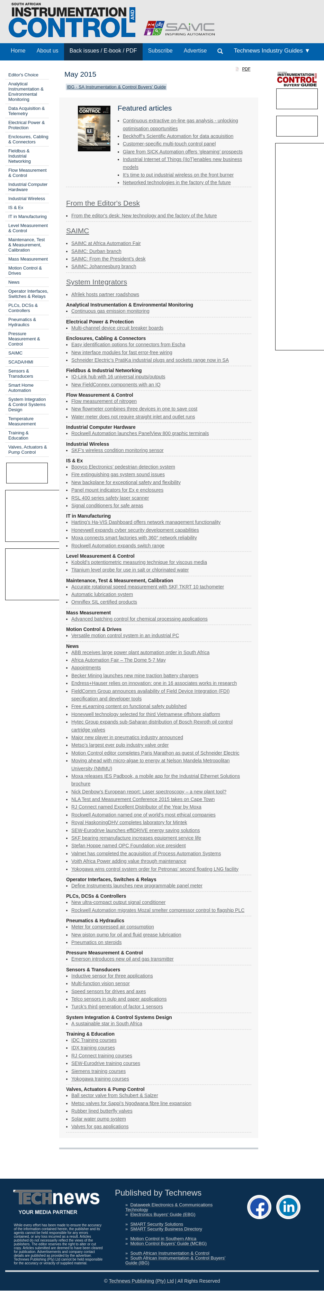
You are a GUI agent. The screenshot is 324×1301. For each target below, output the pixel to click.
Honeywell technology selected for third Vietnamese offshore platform (145, 714)
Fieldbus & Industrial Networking (19, 156)
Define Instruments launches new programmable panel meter (136, 885)
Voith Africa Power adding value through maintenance (128, 861)
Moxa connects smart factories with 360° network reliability (134, 537)
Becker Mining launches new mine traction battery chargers (134, 675)
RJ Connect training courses (101, 1055)
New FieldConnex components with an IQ (116, 384)
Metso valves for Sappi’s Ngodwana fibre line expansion (131, 1103)
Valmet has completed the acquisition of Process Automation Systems (146, 853)
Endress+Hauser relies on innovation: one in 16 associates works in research (154, 683)
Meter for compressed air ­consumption (112, 927)
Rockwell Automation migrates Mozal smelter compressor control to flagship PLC (157, 910)
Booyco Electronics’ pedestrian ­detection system (123, 467)
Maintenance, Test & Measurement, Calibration (26, 245)
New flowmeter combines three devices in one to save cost (134, 409)
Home (18, 51)
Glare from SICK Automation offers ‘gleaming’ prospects (183, 151)
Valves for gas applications (100, 1126)
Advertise (195, 51)
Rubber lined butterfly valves (102, 1111)
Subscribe (160, 51)
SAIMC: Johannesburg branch (103, 266)
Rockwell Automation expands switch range (117, 545)
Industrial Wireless (26, 198)
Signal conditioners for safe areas (107, 505)
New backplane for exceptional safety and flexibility (126, 482)
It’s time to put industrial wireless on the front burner (178, 175)
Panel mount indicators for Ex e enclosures (117, 490)
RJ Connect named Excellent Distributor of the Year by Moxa (136, 807)
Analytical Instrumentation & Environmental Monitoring (26, 91)
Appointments (86, 667)
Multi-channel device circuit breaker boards (117, 328)
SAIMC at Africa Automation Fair (106, 243)
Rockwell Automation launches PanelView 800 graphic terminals (140, 433)
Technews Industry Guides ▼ (272, 50)
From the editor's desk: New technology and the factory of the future (144, 215)
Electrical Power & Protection (26, 125)
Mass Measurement (28, 259)
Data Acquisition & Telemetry (26, 111)
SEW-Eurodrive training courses (105, 1063)
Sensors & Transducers (20, 373)
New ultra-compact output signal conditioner (118, 902)
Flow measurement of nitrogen (104, 401)
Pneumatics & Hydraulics (22, 322)
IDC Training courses (94, 1040)
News (14, 282)
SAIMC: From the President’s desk (108, 259)
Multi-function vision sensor (100, 983)
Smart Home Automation (21, 388)
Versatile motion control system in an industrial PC (125, 635)
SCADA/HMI (20, 362)
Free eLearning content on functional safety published (129, 706)
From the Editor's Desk (103, 203)
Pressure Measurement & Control (24, 339)
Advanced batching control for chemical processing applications (139, 619)
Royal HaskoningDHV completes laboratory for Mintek (129, 822)
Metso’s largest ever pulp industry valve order (120, 745)
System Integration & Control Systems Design (27, 404)
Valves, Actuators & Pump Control (27, 449)
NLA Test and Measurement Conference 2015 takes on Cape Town (143, 799)
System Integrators (96, 282)
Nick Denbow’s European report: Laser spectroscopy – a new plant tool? (148, 791)
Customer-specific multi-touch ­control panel (169, 144)
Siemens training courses (98, 1071)
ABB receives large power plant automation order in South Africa (140, 652)
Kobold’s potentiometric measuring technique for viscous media (139, 562)
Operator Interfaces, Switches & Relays (28, 294)
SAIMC (15, 353)
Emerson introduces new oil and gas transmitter (122, 959)
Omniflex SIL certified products (104, 602)
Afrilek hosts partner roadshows (105, 294)
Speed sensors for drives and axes (108, 991)
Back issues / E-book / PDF (103, 51)
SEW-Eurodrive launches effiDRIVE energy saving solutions (135, 830)
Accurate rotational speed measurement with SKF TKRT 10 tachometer (147, 587)
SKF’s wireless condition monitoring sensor (117, 450)
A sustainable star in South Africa (106, 1023)
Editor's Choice (23, 74)
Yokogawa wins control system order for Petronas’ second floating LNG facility (154, 869)
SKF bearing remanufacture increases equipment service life (136, 838)
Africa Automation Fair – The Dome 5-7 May (118, 660)
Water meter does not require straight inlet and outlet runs (133, 416)
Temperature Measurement (22, 421)
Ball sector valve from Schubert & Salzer (114, 1095)
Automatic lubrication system (102, 594)
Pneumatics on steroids (96, 942)
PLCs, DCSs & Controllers (23, 308)
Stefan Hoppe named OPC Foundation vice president (128, 845)
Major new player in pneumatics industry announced (127, 737)
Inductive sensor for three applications (112, 976)
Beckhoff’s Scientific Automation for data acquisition (178, 136)
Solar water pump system (98, 1119)
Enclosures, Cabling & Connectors (28, 139)
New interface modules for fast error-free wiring (121, 352)
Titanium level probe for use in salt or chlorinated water (130, 570)
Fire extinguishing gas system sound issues (118, 474)
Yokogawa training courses (100, 1079)
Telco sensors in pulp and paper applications (119, 999)
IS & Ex (15, 207)
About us (47, 51)
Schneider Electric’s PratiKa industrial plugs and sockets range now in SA (150, 360)
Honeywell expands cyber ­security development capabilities (135, 530)
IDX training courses (93, 1047)
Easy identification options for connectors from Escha (128, 344)
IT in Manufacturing (27, 216)
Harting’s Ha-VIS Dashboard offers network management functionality (145, 522)
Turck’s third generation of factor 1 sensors (117, 1006)
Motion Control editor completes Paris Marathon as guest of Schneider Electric (155, 753)
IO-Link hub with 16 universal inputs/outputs (118, 376)
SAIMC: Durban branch (96, 251)
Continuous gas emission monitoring (110, 311)
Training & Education (18, 435)
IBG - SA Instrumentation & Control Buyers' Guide (116, 86)
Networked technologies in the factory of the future (177, 182)
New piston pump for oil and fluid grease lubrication (126, 934)
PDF (246, 69)
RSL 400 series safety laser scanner (110, 498)
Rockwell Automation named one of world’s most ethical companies (143, 815)
